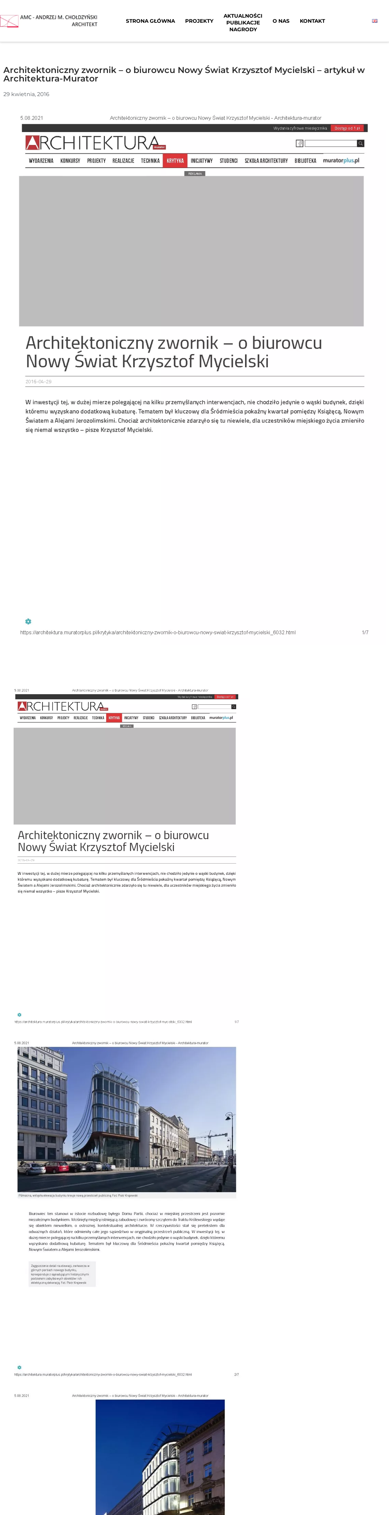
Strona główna (150, 21)
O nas (281, 21)
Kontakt (312, 21)
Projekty (199, 21)
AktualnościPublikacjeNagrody (243, 23)
